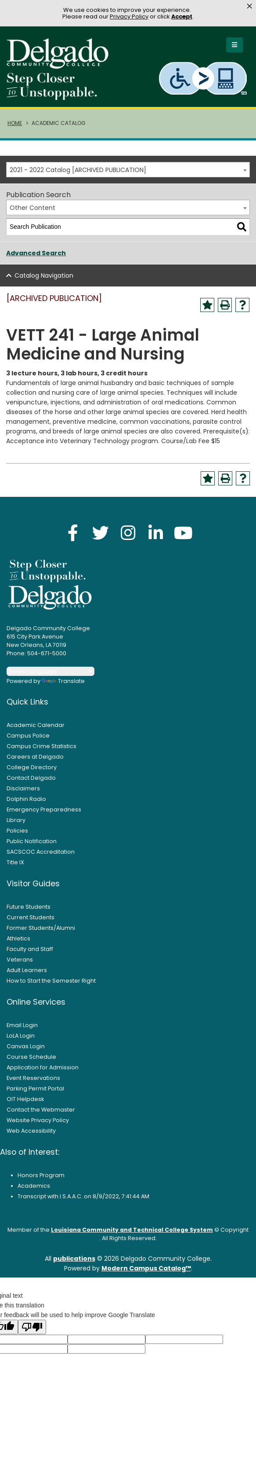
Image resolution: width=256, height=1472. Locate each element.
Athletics (18, 943)
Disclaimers (23, 793)
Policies (17, 835)
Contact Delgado (31, 782)
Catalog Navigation (43, 280)
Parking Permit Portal (35, 1093)
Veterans (20, 964)
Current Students (30, 922)
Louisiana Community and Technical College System (132, 1234)
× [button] (249, 6)
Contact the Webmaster (41, 1114)
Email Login (22, 1030)
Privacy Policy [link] (129, 16)
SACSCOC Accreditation (41, 856)
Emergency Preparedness (44, 814)
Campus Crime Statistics (41, 751)
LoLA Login (21, 1040)
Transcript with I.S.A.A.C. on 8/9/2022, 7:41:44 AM (83, 1201)
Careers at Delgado (35, 761)
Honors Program (41, 1180)
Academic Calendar (36, 730)
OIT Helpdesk (25, 1104)
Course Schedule (31, 1061)
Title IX (15, 867)
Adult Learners (27, 975)
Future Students (28, 911)
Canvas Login (26, 1051)
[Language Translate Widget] (50, 676)
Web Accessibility (31, 1135)
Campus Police (28, 740)
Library (16, 825)
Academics (34, 1190)
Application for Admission (43, 1072)
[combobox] (128, 174)
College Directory (32, 772)
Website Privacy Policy (38, 1125)
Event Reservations (33, 1083)
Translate (63, 686)
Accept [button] (181, 16)
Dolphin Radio (26, 804)
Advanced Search (36, 257)
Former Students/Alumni (41, 932)
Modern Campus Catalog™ (146, 1273)
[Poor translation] (32, 1332)
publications (74, 1263)
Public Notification (32, 846)
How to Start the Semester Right (51, 985)
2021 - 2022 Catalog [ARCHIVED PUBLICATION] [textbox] (78, 174)
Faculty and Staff (30, 954)
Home (14, 128)
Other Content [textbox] (32, 212)
